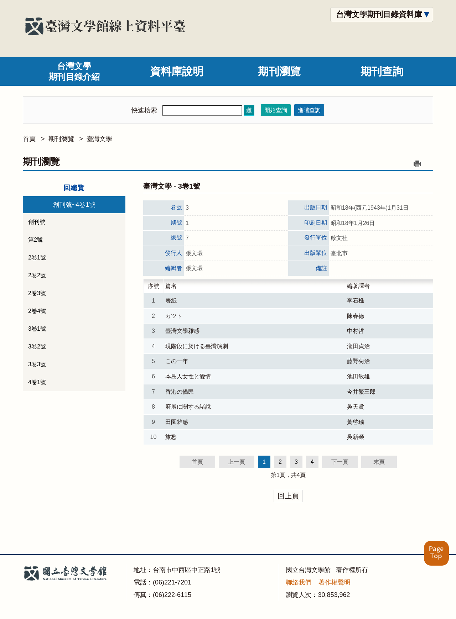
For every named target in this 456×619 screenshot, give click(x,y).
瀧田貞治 (358, 346)
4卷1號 (37, 382)
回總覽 (74, 188)
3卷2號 (37, 346)
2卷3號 (37, 293)
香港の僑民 (179, 392)
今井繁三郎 (361, 392)
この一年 (176, 361)
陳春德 (355, 316)
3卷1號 (37, 329)
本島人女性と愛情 (188, 376)
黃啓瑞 (355, 422)
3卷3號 (37, 364)
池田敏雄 (358, 376)
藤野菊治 (358, 361)
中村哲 (355, 331)
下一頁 (339, 462)
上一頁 (236, 462)
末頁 (379, 462)
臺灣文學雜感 (182, 331)
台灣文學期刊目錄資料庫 (379, 14)
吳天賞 (355, 407)
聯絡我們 (298, 582)
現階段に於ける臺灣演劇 (196, 346)
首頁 (29, 138)
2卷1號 (37, 258)
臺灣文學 (99, 138)
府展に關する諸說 (188, 407)
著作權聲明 (334, 582)
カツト (173, 316)
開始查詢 (275, 110)
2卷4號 (37, 311)
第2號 (35, 240)
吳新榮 (355, 437)
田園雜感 (176, 422)
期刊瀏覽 (279, 71)
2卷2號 (37, 275)
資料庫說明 (176, 71)
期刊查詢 (382, 71)
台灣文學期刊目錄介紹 (74, 71)
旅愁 (171, 437)
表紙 (171, 301)
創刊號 (36, 222)
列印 (417, 163)
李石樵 (355, 301)
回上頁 (288, 496)
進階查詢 (309, 110)
